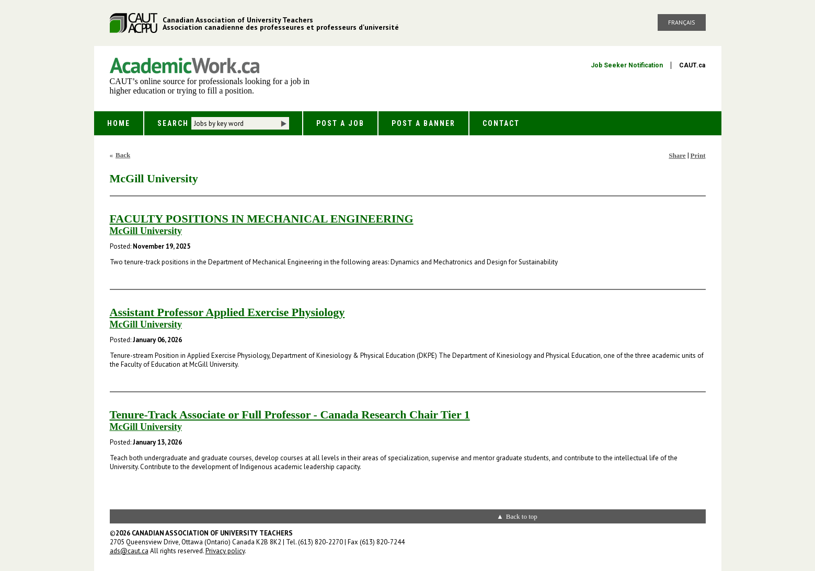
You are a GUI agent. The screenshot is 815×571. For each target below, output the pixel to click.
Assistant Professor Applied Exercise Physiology (227, 312)
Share (677, 155)
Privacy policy (225, 550)
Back (123, 155)
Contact (501, 123)
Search (173, 123)
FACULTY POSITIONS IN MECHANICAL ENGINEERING (262, 218)
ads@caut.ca (129, 550)
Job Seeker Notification (627, 65)
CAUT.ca (692, 65)
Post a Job (340, 123)
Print (698, 155)
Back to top (521, 516)
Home (118, 123)
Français (681, 22)
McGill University (146, 231)
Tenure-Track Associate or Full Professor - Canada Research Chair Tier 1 (290, 414)
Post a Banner (423, 123)
